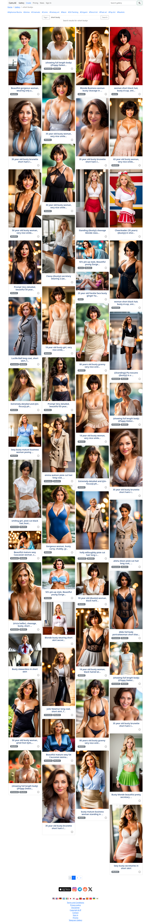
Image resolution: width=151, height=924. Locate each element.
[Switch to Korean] (74, 898)
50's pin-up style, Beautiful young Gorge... (59, 593)
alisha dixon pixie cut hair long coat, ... (126, 562)
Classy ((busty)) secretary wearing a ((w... (58, 277)
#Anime (26, 12)
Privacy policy (75, 905)
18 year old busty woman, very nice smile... (92, 436)
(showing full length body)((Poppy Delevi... (25, 787)
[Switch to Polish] (77, 898)
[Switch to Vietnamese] (97, 898)
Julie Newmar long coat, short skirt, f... (59, 710)
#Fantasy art (54, 12)
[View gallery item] (38, 94)
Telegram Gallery (75, 920)
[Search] (122, 3)
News (42, 3)
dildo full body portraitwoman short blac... (126, 633)
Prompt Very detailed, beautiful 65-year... (58, 405)
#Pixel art (103, 12)
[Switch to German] (60, 898)
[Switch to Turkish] (90, 898)
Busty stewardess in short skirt (25, 670)
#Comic (45, 12)
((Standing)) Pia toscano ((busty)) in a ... (126, 374)
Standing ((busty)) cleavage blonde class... (92, 231)
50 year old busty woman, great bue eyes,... (25, 741)
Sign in (75, 915)
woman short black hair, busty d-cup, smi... (126, 89)
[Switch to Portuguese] (80, 898)
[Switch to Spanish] (87, 898)
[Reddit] (85, 889)
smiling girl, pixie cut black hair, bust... (25, 522)
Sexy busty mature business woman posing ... (25, 451)
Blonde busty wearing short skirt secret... (58, 639)
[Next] (81, 878)
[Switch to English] (53, 898)
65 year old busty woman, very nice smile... (126, 160)
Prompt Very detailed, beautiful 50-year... (25, 288)
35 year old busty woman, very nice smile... (58, 135)
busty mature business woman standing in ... (92, 813)
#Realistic (121, 12)
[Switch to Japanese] (70, 898)
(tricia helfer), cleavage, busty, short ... (24, 624)
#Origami (83, 12)
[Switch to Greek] (63, 898)
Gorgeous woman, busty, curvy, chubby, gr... (58, 547)
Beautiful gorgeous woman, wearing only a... (25, 89)
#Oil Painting (73, 12)
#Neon (63, 12)
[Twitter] (90, 889)
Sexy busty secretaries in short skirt (126, 867)
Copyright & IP (75, 910)
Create (28, 3)
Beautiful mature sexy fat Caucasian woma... (58, 756)
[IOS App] (65, 889)
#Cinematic (35, 12)
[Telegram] (80, 889)
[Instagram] (74, 889)
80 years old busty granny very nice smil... (92, 365)
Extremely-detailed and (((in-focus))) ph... (25, 405)
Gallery (21, 3)
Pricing (35, 3)
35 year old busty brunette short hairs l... (25, 160)
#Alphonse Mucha (15, 12)
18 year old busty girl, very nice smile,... (58, 348)
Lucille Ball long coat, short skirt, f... (24, 359)
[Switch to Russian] (84, 898)
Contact (75, 913)
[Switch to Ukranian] (94, 898)
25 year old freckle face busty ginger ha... (92, 294)
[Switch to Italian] (67, 898)
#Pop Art (112, 12)
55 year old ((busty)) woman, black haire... (92, 599)
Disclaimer (75, 907)
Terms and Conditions (75, 902)
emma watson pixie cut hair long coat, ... (59, 476)
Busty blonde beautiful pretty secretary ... (126, 796)
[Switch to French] (57, 898)
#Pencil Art (93, 12)
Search (104, 17)
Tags (45, 17)
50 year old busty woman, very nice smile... (25, 231)
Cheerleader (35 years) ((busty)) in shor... (126, 231)
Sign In (48, 3)
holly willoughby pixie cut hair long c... (92, 553)
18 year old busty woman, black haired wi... (92, 670)
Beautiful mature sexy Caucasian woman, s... (25, 553)
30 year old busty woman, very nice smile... (58, 206)
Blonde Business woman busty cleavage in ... (92, 89)
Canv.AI (12, 2)
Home (10, 7)
